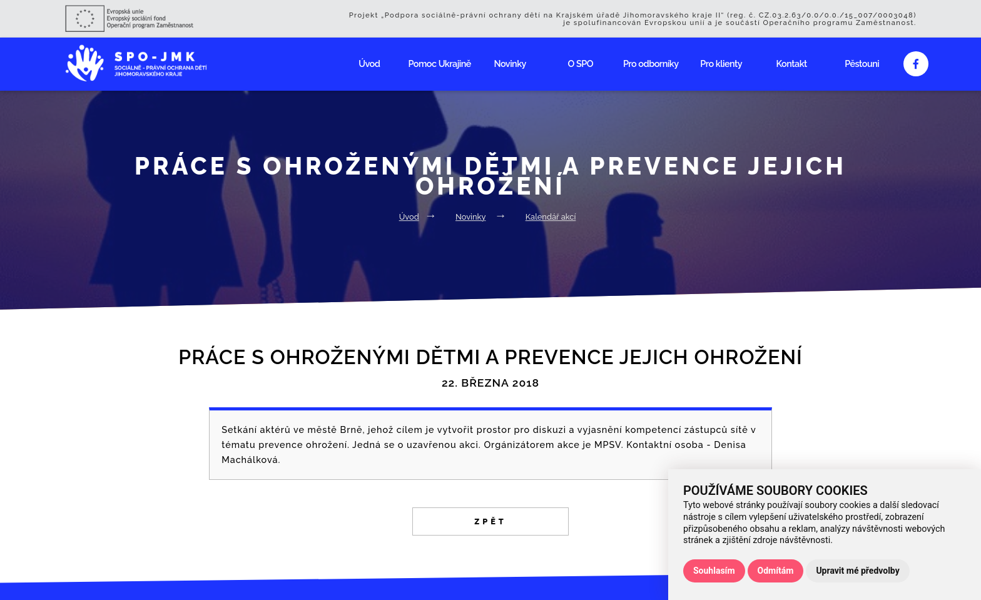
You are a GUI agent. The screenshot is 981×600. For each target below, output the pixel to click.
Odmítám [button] (776, 571)
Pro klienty (721, 63)
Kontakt (791, 63)
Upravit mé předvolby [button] (857, 571)
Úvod (369, 63)
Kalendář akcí (551, 216)
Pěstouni (862, 63)
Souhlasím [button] (714, 571)
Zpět (490, 521)
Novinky (510, 63)
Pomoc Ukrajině (440, 63)
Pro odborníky (651, 63)
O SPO (580, 63)
